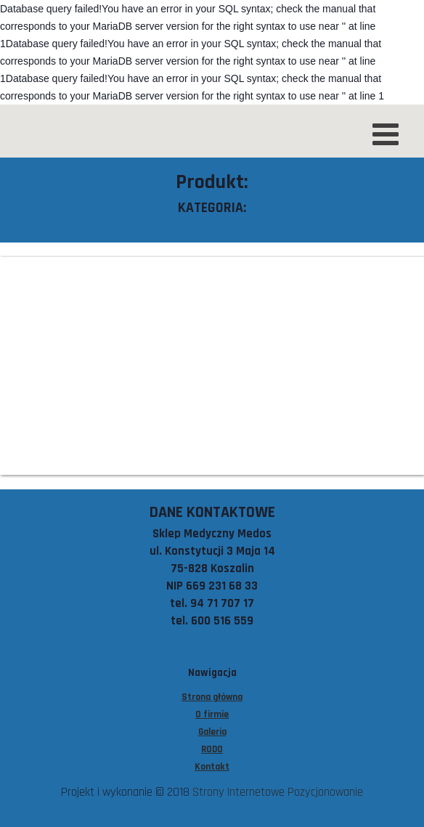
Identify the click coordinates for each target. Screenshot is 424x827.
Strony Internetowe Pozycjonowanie (277, 792)
